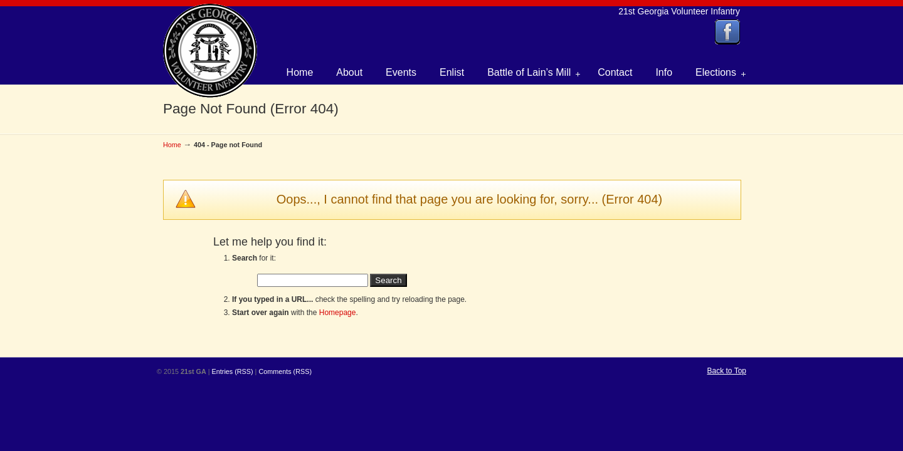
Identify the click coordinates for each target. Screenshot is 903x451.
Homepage (337, 312)
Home (172, 144)
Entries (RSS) (232, 371)
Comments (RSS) (285, 371)
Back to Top (726, 370)
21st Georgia (210, 51)
